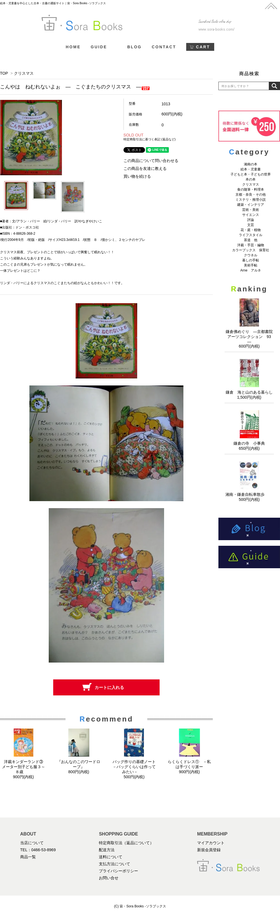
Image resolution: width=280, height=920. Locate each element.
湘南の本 (250, 164)
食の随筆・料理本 (250, 189)
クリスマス (24, 73)
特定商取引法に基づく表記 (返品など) (149, 139)
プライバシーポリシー (118, 871)
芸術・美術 (250, 210)
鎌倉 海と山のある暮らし (249, 392)
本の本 (251, 179)
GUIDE (99, 47)
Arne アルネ (250, 270)
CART (203, 47)
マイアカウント (211, 843)
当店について (32, 843)
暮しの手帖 (250, 260)
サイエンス (250, 215)
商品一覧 (28, 857)
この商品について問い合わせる (150, 160)
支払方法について (114, 864)
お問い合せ (108, 878)
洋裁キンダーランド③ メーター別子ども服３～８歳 (24, 766)
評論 (250, 220)
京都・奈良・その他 (250, 195)
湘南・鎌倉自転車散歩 (249, 494)
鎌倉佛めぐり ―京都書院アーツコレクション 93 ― (250, 336)
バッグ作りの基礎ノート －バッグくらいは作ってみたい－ (136, 766)
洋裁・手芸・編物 (252, 245)
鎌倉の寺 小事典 (249, 443)
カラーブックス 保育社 (250, 250)
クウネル (250, 255)
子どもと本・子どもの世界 (250, 174)
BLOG (134, 47)
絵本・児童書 (251, 169)
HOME (73, 47)
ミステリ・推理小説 (250, 200)
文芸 (250, 225)
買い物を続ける (137, 176)
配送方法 (107, 850)
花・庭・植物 (251, 230)
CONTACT (164, 47)
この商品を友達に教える (145, 168)
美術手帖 (250, 265)
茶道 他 (250, 240)
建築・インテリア (250, 205)
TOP (4, 73)
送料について (110, 857)
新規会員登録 (209, 850)
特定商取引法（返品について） (126, 843)
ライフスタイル (250, 235)
